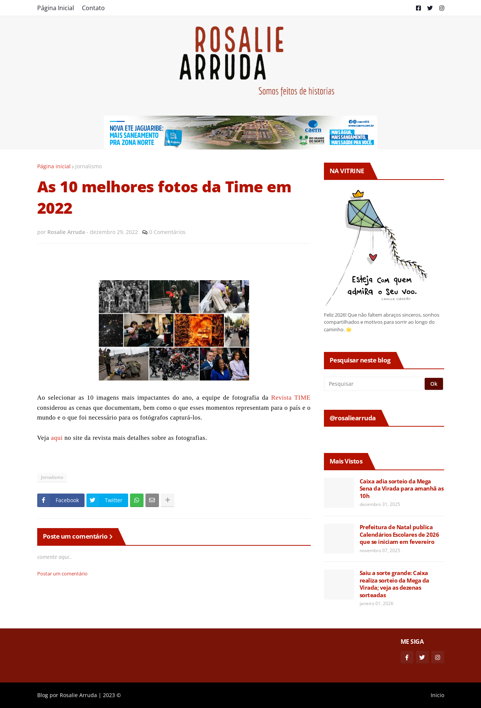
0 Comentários (167, 231)
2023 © (112, 695)
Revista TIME (290, 397)
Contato (93, 8)
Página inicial (54, 166)
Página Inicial (55, 8)
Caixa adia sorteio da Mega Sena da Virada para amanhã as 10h (402, 489)
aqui (56, 437)
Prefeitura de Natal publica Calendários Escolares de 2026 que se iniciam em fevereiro (399, 534)
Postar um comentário (62, 573)
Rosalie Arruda (78, 695)
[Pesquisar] (375, 384)
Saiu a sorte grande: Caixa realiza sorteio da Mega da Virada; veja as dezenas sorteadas (394, 584)
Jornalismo (88, 166)
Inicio (437, 695)
